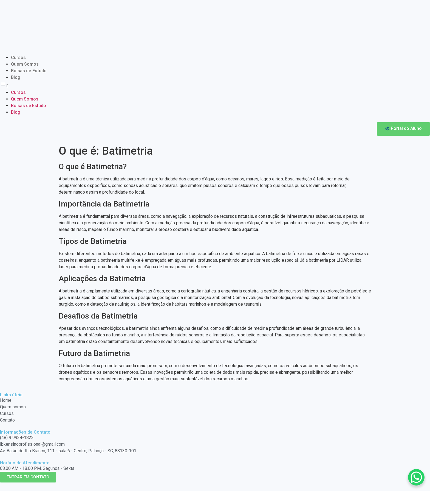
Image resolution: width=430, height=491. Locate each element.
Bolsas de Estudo (29, 70)
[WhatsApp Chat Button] (416, 477)
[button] (215, 85)
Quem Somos (25, 64)
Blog (15, 77)
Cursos (18, 57)
